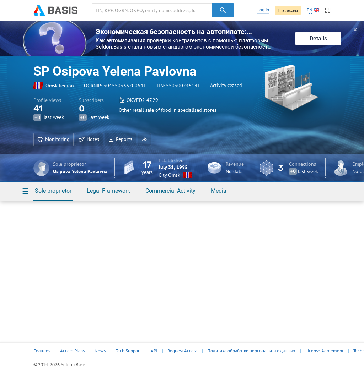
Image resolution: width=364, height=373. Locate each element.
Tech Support (128, 351)
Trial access (288, 10)
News (100, 351)
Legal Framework (108, 190)
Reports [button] (120, 139)
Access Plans (72, 351)
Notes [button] (89, 139)
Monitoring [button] (53, 139)
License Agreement (324, 351)
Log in (263, 10)
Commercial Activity (170, 190)
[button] (144, 139)
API (154, 351)
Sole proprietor (53, 190)
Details (318, 38)
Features (41, 351)
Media (218, 190)
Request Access (182, 351)
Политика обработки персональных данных (251, 351)
